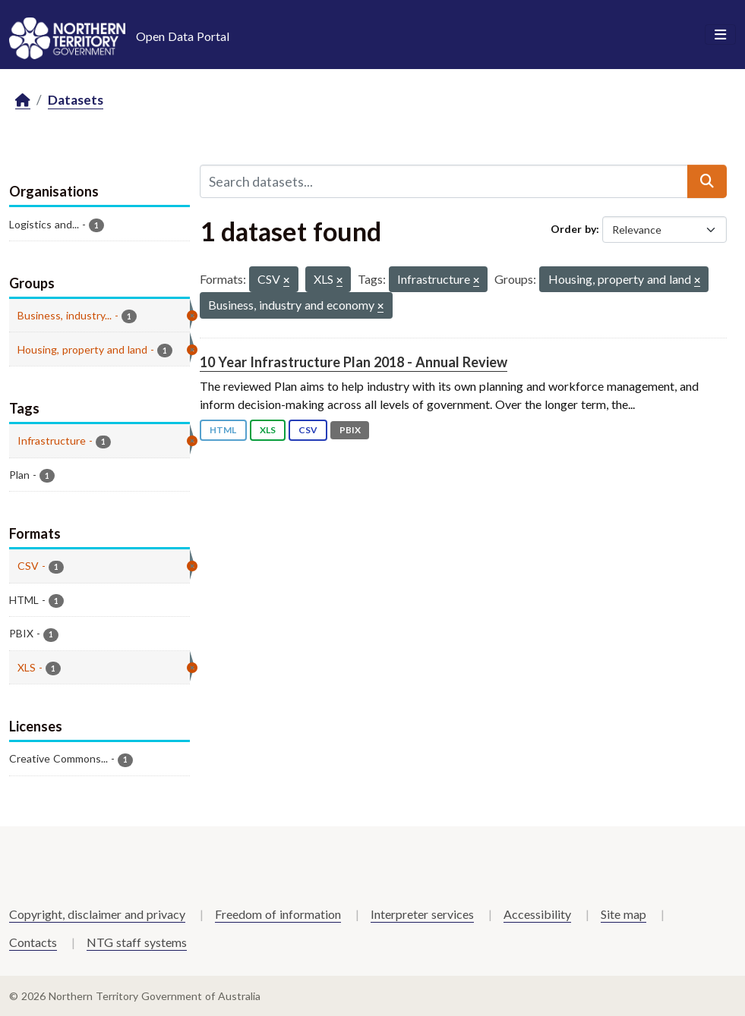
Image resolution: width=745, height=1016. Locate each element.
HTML (223, 430)
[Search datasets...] (444, 181)
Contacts (33, 942)
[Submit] (707, 181)
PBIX (350, 430)
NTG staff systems (137, 942)
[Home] (22, 100)
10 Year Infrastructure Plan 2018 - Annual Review (353, 362)
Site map (623, 914)
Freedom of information (278, 914)
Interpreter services (422, 914)
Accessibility (537, 914)
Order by (573, 228)
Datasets (75, 100)
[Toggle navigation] (720, 35)
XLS (268, 430)
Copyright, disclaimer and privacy (97, 914)
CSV (307, 430)
